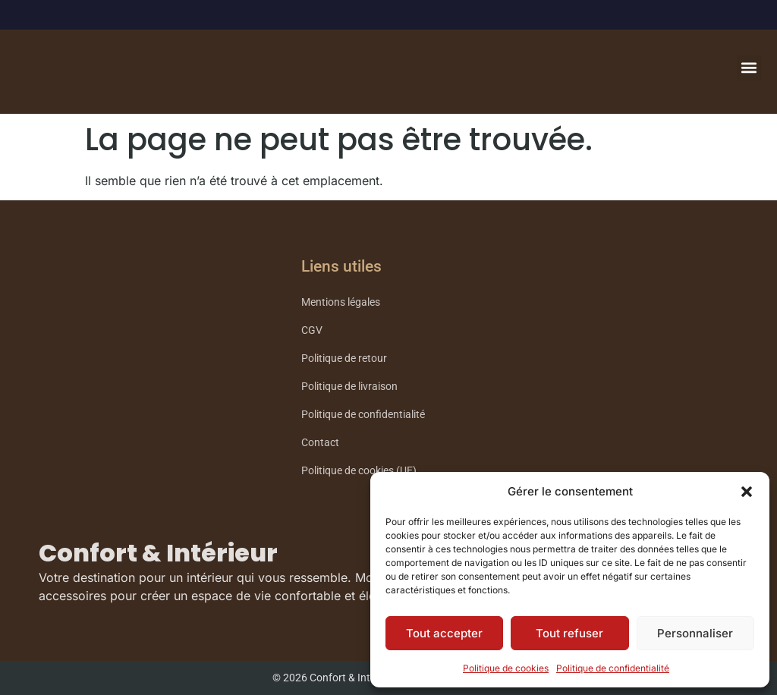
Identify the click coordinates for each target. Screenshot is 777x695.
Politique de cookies (506, 668)
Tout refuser (569, 633)
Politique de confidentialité (612, 668)
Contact (320, 442)
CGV (311, 330)
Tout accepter (444, 633)
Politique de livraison (349, 386)
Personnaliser (695, 633)
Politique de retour (344, 358)
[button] (746, 491)
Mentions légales (340, 302)
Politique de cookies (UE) (359, 470)
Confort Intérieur (122, 79)
